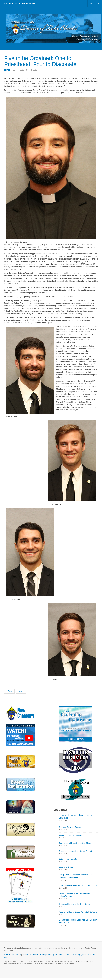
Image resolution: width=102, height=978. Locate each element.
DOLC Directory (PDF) (76, 955)
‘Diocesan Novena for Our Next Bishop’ (75, 904)
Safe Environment (12, 955)
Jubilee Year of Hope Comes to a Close (75, 843)
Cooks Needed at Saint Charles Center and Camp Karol (76, 816)
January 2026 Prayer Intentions (71, 835)
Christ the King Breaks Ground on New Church (78, 885)
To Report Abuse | (30, 955)
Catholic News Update (68, 859)
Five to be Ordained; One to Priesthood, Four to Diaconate (40, 61)
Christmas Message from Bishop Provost (75, 851)
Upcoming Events (66, 867)
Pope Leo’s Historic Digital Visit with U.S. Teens (78, 912)
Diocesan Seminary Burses (70, 827)
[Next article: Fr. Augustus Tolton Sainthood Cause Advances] (21, 691)
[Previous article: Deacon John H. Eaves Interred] (9, 691)
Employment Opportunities (51, 955)
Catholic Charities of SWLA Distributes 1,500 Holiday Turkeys (77, 894)
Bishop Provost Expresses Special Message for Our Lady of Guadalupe (78, 876)
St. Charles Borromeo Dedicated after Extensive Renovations (78, 921)
